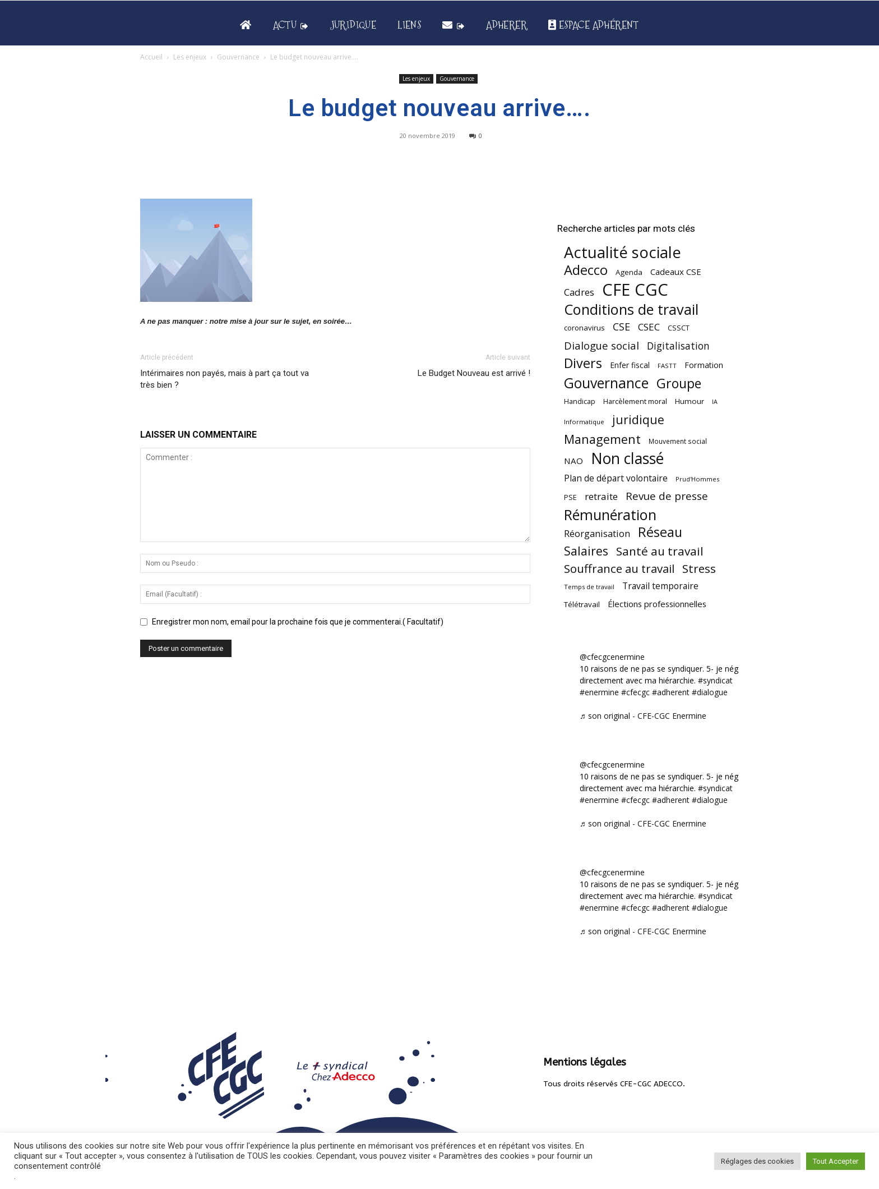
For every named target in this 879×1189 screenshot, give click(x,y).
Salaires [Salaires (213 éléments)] (586, 551)
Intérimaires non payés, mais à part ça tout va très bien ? (224, 379)
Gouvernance (238, 57)
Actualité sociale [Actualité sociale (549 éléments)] (622, 252)
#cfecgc (635, 692)
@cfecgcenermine (612, 656)
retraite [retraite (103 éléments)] (601, 496)
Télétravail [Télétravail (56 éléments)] (582, 604)
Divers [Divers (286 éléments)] (583, 363)
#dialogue (710, 692)
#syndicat (715, 680)
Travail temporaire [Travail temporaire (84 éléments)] (660, 586)
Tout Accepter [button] (835, 1161)
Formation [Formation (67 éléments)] (703, 365)
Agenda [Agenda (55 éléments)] (629, 272)
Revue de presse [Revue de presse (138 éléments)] (667, 496)
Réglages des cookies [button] (757, 1161)
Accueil (151, 57)
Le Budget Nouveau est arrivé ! (474, 373)
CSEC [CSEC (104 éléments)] (649, 327)
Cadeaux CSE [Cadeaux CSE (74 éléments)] (675, 271)
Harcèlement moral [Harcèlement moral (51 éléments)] (635, 401)
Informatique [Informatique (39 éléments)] (584, 421)
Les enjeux (189, 57)
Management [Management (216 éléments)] (602, 439)
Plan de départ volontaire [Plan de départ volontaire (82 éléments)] (616, 478)
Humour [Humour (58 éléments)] (689, 401)
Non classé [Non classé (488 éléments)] (627, 459)
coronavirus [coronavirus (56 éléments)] (584, 328)
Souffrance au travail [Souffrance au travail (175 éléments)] (619, 569)
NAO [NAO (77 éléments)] (573, 460)
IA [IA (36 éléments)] (715, 402)
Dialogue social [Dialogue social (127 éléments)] (601, 345)
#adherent (671, 692)
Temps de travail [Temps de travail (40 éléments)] (589, 586)
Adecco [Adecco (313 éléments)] (586, 270)
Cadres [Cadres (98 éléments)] (579, 292)
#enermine (599, 692)
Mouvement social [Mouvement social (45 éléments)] (678, 441)
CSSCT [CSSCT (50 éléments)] (679, 328)
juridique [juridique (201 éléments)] (638, 419)
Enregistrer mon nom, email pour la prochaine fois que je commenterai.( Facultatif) (297, 621)
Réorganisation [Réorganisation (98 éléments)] (597, 533)
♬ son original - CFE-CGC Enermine (643, 715)
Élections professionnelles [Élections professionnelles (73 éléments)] (657, 603)
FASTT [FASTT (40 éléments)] (667, 365)
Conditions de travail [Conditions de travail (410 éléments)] (631, 309)
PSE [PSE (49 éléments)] (570, 497)
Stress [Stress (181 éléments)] (699, 569)
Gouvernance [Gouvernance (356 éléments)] (606, 383)
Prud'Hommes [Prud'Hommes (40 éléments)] (697, 479)
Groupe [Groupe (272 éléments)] (678, 383)
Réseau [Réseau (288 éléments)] (660, 532)
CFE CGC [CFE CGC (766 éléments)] (635, 290)
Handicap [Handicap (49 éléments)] (579, 401)
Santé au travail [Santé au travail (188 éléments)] (660, 551)
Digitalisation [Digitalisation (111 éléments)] (678, 346)
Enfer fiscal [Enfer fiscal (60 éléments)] (630, 365)
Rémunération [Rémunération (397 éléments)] (610, 515)
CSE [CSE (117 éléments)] (621, 327)
